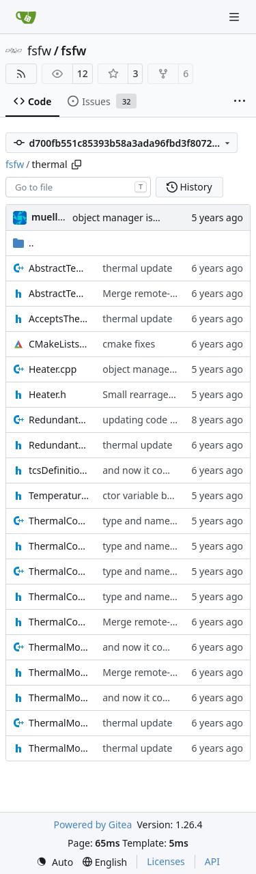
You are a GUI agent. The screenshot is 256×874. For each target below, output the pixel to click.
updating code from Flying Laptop (178, 419)
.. (23, 242)
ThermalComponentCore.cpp (59, 571)
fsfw (39, 50)
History (189, 186)
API (212, 861)
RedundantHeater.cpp (59, 419)
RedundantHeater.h (59, 444)
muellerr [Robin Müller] (51, 216)
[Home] (26, 17)
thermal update (137, 268)
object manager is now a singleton (149, 217)
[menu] (54, 862)
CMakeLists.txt (59, 343)
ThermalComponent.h (59, 545)
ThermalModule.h (59, 672)
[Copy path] (76, 164)
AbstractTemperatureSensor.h (59, 293)
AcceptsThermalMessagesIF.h (59, 318)
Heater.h (47, 394)
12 (82, 73)
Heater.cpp (52, 369)
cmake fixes (128, 343)
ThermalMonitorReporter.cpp (59, 722)
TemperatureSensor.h (59, 495)
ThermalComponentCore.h (59, 596)
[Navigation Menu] (235, 16)
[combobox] (78, 187)
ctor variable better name (159, 495)
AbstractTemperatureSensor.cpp (59, 268)
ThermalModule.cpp (59, 646)
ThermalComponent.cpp (59, 520)
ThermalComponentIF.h (59, 621)
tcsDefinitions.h (59, 470)
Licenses (166, 861)
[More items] (240, 102)
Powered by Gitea (92, 824)
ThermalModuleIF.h (59, 697)
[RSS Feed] (21, 74)
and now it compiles (147, 470)
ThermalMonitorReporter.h (59, 748)
